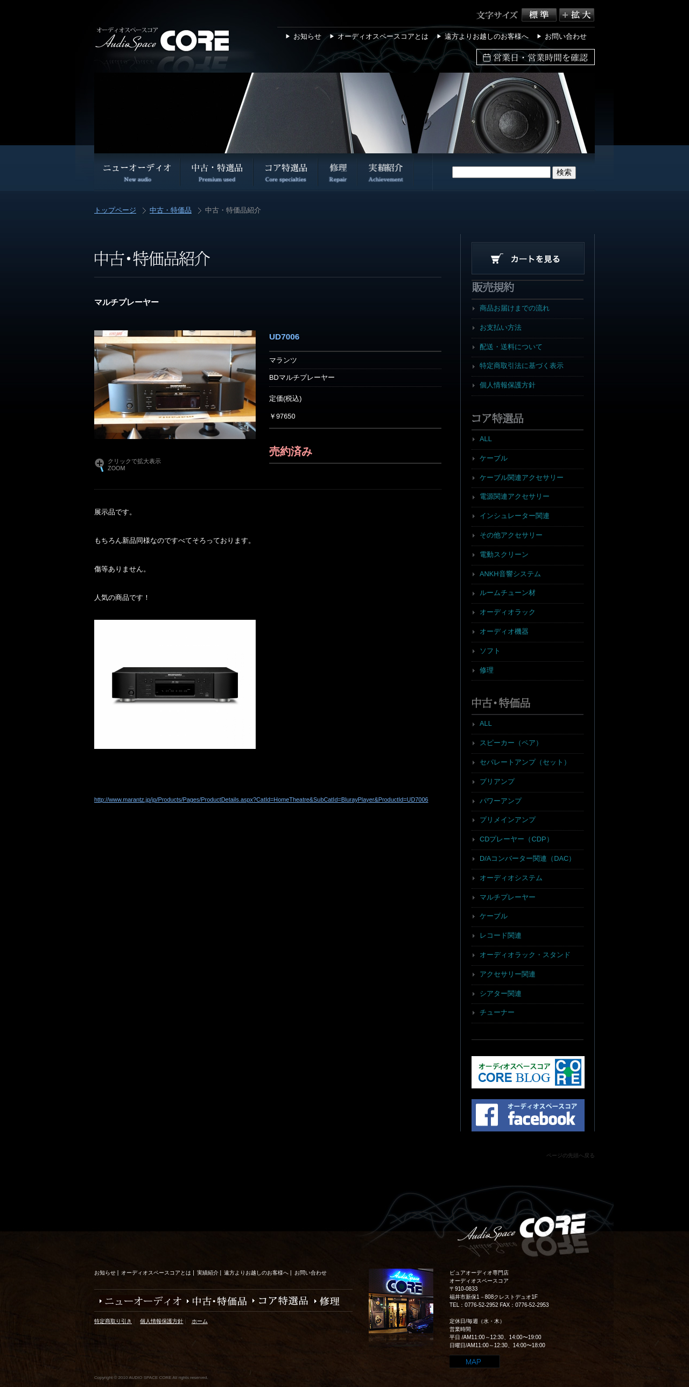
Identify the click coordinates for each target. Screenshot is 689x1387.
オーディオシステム (511, 878)
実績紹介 (208, 1273)
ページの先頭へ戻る (570, 1155)
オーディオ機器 (504, 631)
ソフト (490, 651)
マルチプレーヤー (508, 897)
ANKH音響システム (510, 574)
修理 (487, 670)
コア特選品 (278, 1301)
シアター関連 (501, 993)
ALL (486, 439)
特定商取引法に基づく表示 (522, 366)
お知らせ (307, 36)
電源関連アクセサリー (515, 496)
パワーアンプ (501, 801)
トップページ (115, 210)
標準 (540, 15)
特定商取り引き (113, 1321)
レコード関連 (501, 935)
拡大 (576, 15)
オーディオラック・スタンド (525, 955)
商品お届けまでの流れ (515, 308)
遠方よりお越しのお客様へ (487, 36)
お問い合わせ (566, 36)
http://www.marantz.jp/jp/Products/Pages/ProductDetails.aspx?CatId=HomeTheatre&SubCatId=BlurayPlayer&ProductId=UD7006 (261, 799)
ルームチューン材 (508, 593)
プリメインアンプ (508, 820)
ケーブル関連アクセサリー (522, 477)
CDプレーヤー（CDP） (516, 839)
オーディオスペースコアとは (383, 36)
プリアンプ (497, 781)
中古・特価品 (171, 210)
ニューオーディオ (137, 1301)
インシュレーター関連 (515, 516)
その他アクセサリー (511, 535)
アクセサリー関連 (508, 974)
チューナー (497, 1012)
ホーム (200, 1321)
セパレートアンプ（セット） (525, 762)
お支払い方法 (501, 327)
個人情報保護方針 (508, 385)
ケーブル (494, 458)
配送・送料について (511, 347)
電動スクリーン (504, 554)
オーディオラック (508, 612)
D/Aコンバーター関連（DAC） (527, 858)
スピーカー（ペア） (511, 743)
